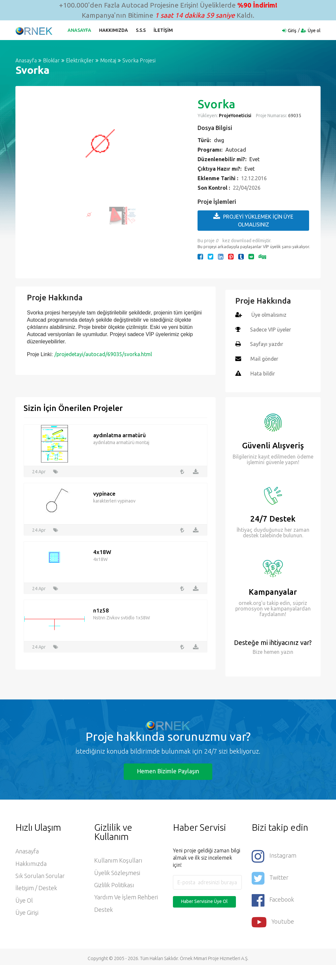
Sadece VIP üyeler (271, 329)
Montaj (108, 60)
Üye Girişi (27, 913)
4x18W (102, 551)
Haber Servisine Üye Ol (204, 900)
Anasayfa (80, 30)
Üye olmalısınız (269, 315)
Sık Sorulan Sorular (40, 875)
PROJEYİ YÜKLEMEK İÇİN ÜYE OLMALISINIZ (253, 220)
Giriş (292, 30)
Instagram (274, 854)
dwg (219, 140)
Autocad (235, 150)
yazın (286, 651)
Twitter (270, 876)
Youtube (273, 918)
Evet (254, 159)
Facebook (273, 897)
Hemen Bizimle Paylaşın (168, 770)
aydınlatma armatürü (119, 434)
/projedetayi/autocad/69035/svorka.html (103, 354)
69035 (294, 115)
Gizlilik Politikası (114, 884)
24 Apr (39, 470)
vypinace (104, 492)
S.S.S (141, 30)
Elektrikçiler (80, 60)
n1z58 (101, 609)
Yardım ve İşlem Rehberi (126, 897)
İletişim (163, 30)
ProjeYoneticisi (235, 115)
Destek (103, 909)
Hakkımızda (113, 30)
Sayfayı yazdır (267, 344)
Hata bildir (262, 372)
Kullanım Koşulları (118, 859)
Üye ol (314, 30)
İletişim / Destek (36, 888)
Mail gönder (264, 358)
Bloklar (51, 60)
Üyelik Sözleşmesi (117, 872)
